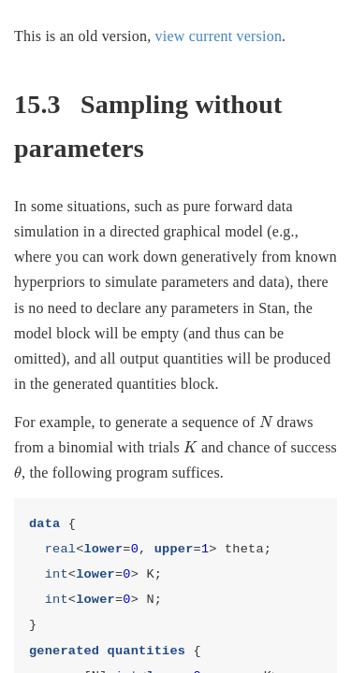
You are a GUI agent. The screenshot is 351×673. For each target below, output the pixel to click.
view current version (219, 36)
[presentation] (265, 422)
